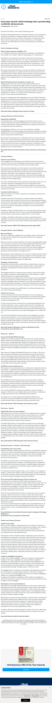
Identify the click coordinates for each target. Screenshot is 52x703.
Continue (25, 700)
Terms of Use (27, 695)
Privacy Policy (35, 695)
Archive (3, 18)
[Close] (49, 687)
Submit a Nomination (26, 2)
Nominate (26, 669)
